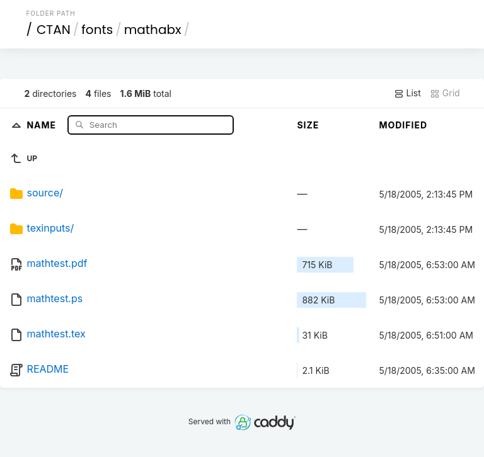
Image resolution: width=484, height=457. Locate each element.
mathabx (153, 29)
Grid (445, 93)
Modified (403, 125)
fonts (97, 29)
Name (42, 124)
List (407, 93)
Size (308, 125)
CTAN (54, 29)
